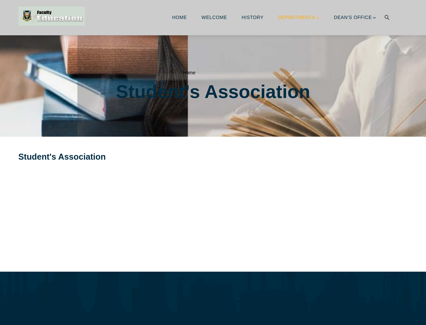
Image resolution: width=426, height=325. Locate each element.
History (253, 17)
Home (179, 17)
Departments (299, 18)
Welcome (214, 17)
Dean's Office (355, 18)
